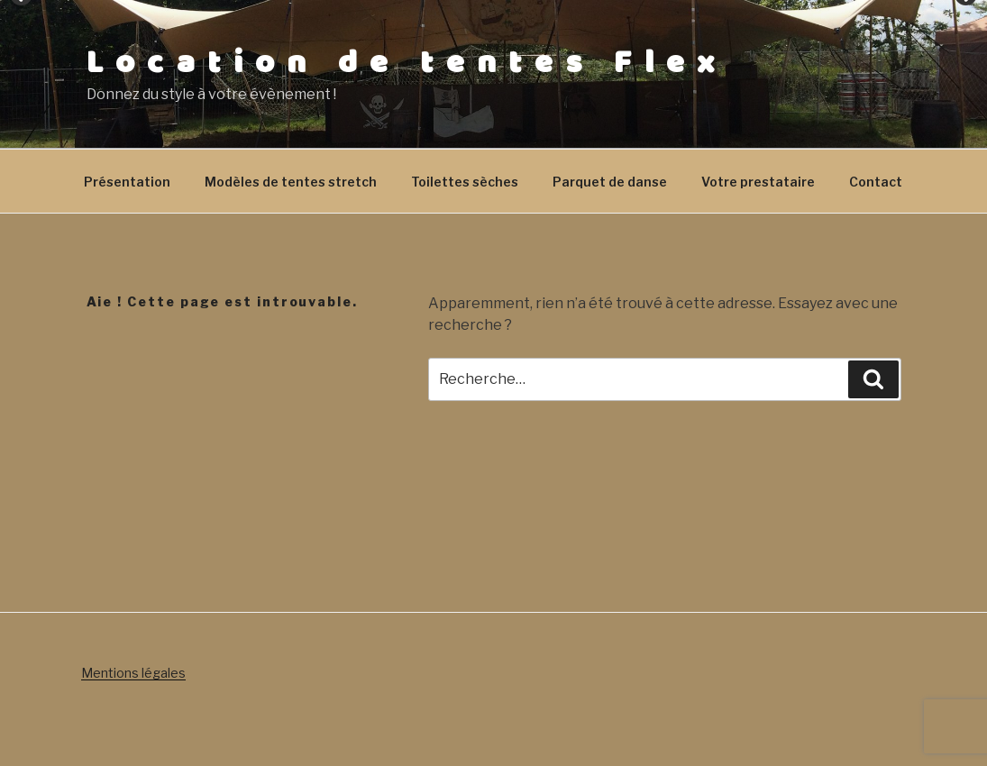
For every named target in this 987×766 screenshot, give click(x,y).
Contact (875, 181)
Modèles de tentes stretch (291, 181)
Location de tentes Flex (407, 63)
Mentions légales (133, 672)
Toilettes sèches (464, 181)
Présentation (127, 181)
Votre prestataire (758, 181)
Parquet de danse (610, 181)
